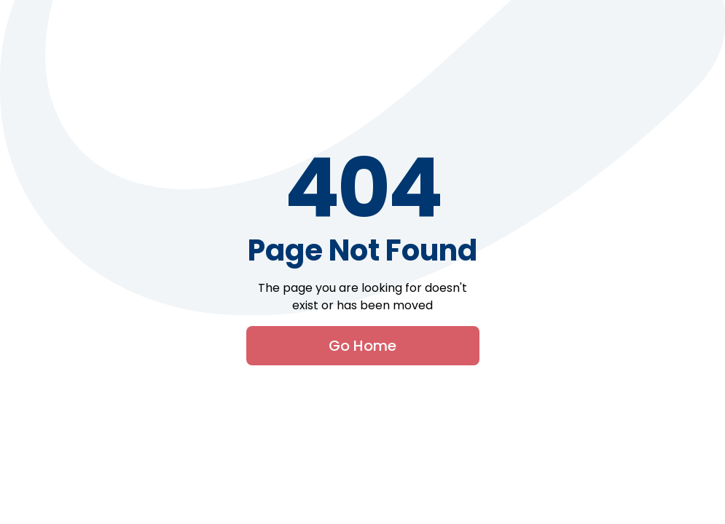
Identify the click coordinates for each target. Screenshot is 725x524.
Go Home (362, 346)
